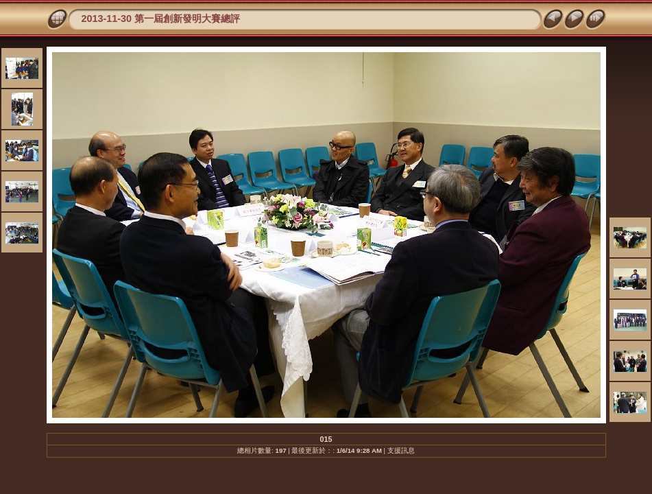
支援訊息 (401, 450)
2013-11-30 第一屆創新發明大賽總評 (161, 18)
